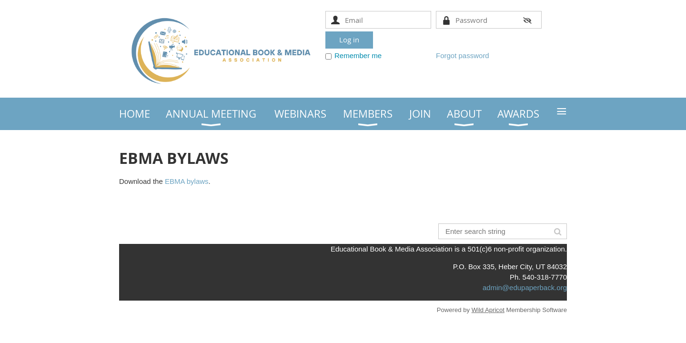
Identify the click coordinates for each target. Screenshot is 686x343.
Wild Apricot (488, 309)
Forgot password (462, 55)
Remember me (358, 55)
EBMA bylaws (187, 181)
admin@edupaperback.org (525, 287)
